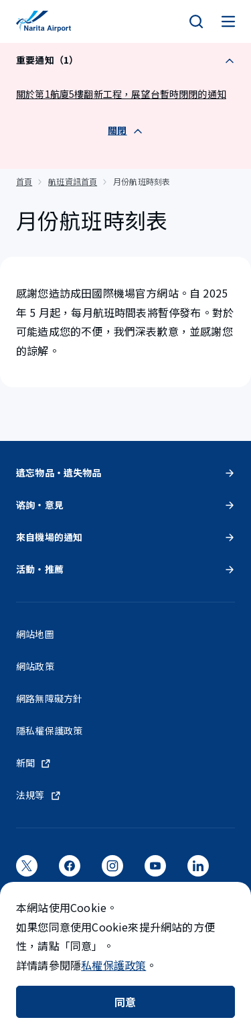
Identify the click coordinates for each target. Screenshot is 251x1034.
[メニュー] (228, 21)
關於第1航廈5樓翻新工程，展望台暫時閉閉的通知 (121, 94)
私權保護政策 (113, 965)
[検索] (196, 21)
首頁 (24, 181)
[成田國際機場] (43, 21)
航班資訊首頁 (72, 181)
